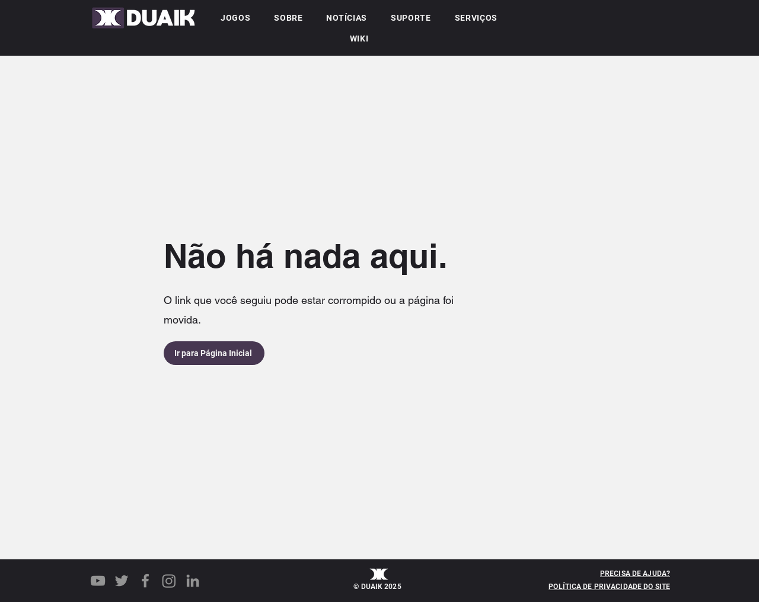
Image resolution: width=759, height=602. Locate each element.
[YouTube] (98, 581)
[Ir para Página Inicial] (214, 353)
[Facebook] (145, 581)
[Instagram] (169, 581)
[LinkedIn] (193, 581)
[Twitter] (121, 581)
